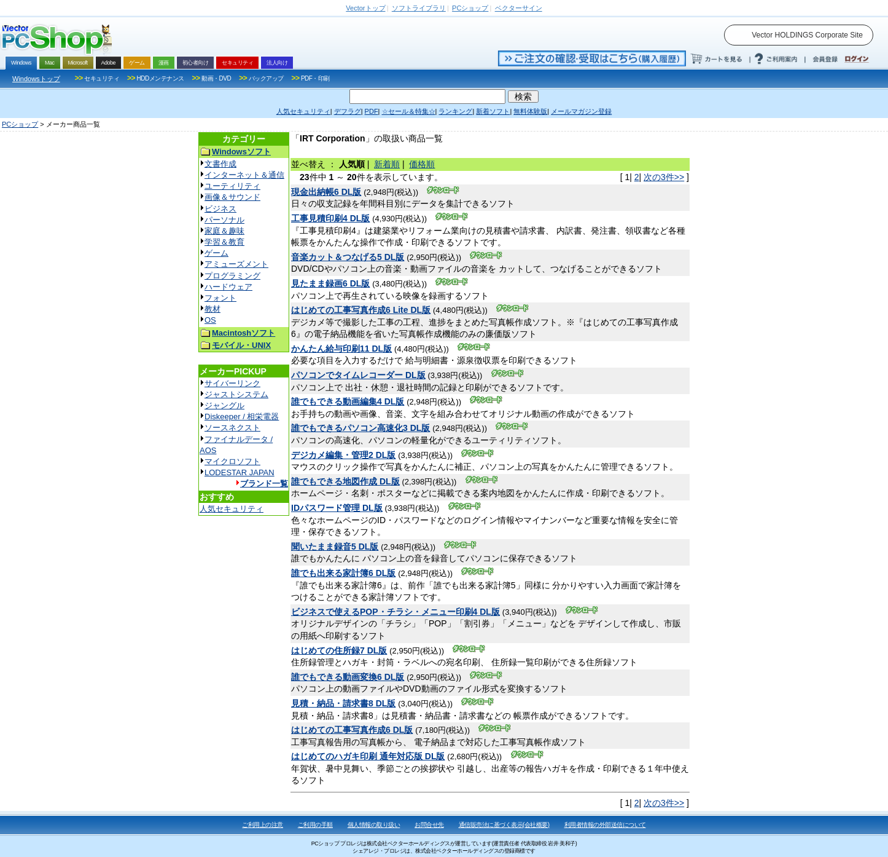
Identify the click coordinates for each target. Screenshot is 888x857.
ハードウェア (228, 286)
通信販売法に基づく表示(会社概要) (504, 824)
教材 (212, 309)
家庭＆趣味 (224, 230)
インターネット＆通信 (244, 175)
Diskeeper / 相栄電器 (241, 416)
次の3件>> (664, 177)
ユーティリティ (232, 186)
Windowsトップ (36, 78)
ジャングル (224, 405)
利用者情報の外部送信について (605, 824)
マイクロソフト (232, 461)
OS (210, 320)
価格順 (422, 164)
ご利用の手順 (315, 824)
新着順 (387, 164)
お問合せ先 (429, 824)
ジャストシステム (236, 394)
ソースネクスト (232, 427)
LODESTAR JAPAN (239, 472)
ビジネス (220, 208)
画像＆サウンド (232, 197)
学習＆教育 (224, 242)
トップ (365, 8)
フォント (220, 297)
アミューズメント (236, 264)
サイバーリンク (232, 383)
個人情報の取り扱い (374, 824)
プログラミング (232, 275)
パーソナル (224, 219)
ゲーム (216, 253)
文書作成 (220, 163)
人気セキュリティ (231, 508)
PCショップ (20, 124)
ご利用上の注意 (262, 824)
